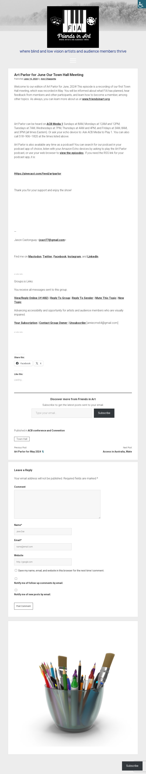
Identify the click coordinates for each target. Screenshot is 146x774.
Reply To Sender (82, 298)
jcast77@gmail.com (52, 240)
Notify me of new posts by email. (32, 594)
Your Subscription (25, 322)
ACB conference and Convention (46, 430)
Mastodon (34, 256)
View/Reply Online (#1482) (31, 298)
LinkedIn (92, 256)
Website (18, 555)
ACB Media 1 (55, 124)
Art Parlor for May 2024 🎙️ (29, 451)
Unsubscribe (77, 322)
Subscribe (104, 413)
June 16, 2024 (31, 79)
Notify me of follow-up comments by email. (38, 583)
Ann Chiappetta (48, 79)
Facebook (59, 256)
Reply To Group (60, 298)
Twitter (47, 256)
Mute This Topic (105, 298)
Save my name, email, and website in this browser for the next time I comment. (61, 570)
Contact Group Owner (53, 322)
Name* (18, 525)
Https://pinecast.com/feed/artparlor (37, 173)
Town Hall (21, 439)
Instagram (74, 256)
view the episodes (72, 153)
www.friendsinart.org (96, 99)
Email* (18, 540)
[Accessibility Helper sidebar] (142, 4)
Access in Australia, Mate (117, 451)
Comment (20, 486)
